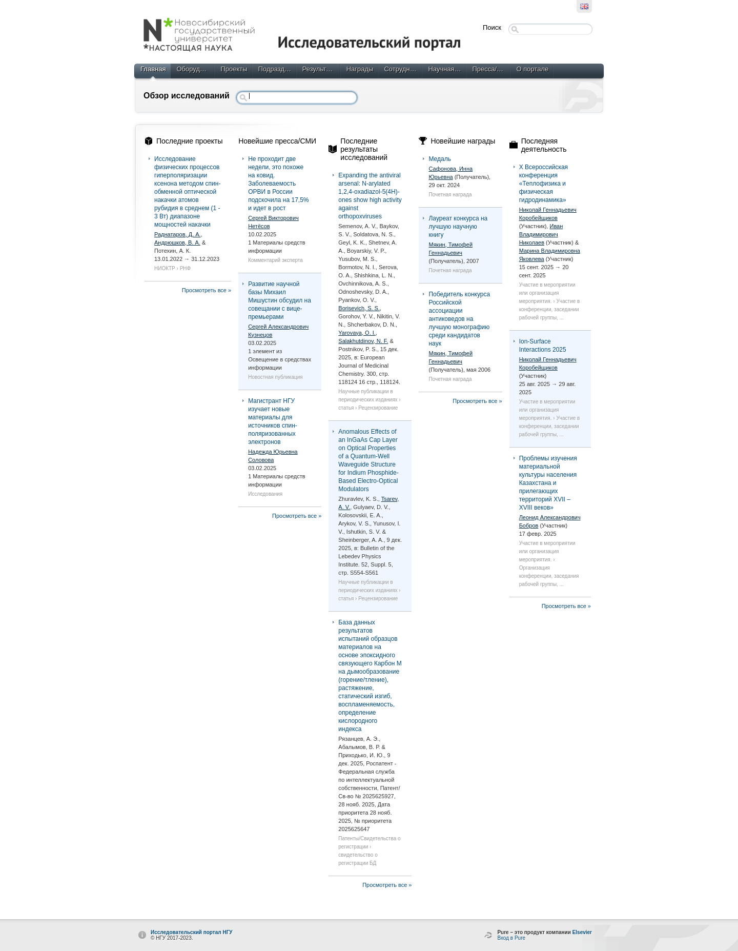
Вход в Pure (511, 938)
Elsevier (582, 932)
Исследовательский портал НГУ (192, 932)
